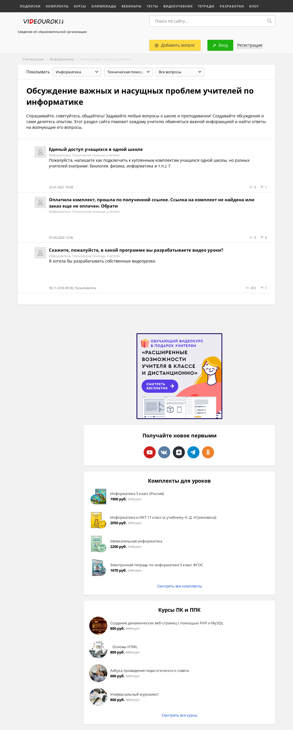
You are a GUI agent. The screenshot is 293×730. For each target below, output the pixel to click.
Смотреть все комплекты (179, 586)
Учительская (33, 59)
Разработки (231, 6)
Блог (254, 6)
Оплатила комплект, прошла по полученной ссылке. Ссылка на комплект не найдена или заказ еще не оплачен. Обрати (151, 202)
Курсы (80, 6)
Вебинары (132, 6)
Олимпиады (103, 6)
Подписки (30, 6)
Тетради (206, 6)
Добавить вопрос (175, 45)
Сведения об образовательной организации (52, 31)
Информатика (62, 59)
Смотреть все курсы (179, 715)
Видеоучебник (178, 6)
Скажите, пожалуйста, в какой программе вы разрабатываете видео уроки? (136, 250)
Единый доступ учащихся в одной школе (96, 149)
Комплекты (57, 6)
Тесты (152, 6)
